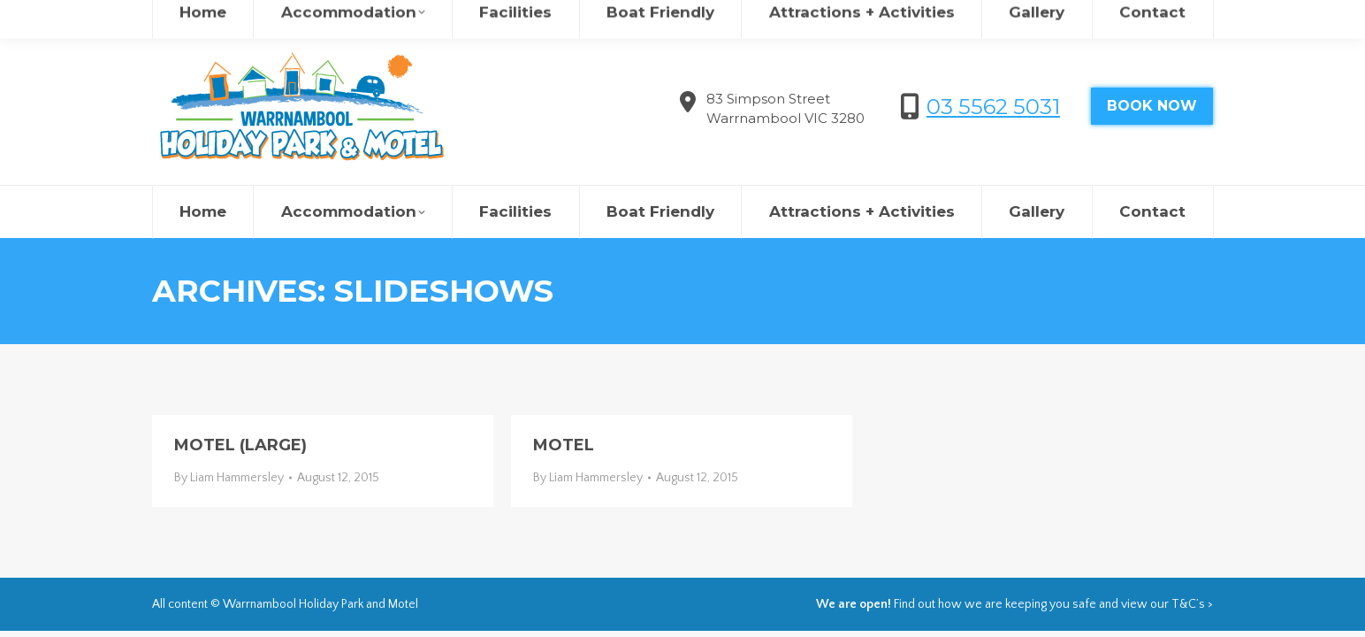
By (229, 478)
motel (563, 445)
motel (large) (240, 445)
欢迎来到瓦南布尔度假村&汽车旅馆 (1002, 18)
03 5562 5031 (993, 106)
